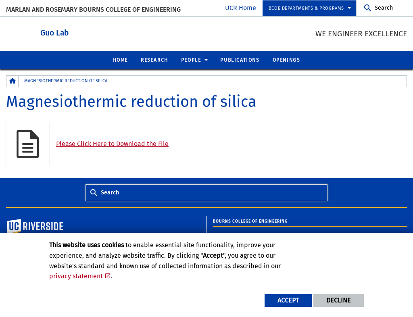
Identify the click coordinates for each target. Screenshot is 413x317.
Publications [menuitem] (239, 60)
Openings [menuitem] (286, 60)
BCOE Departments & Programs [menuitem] (306, 8)
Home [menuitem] (120, 60)
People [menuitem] (191, 60)
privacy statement (76, 276)
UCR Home (240, 8)
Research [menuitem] (154, 60)
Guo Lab (99, 31)
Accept (288, 300)
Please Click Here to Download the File (112, 143)
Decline (338, 300)
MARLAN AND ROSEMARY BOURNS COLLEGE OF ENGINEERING (93, 9)
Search (384, 7)
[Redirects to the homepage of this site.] (12, 80)
